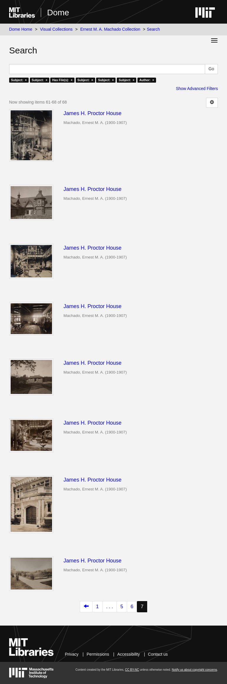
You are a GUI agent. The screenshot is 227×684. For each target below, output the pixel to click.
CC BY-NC (132, 669)
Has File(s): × (62, 80)
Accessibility (128, 654)
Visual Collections (56, 29)
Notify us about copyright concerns (194, 669)
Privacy (72, 654)
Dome (58, 12)
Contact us (158, 654)
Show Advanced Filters (197, 88)
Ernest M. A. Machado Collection (110, 29)
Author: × (146, 80)
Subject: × (19, 80)
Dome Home (21, 29)
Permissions (98, 654)
